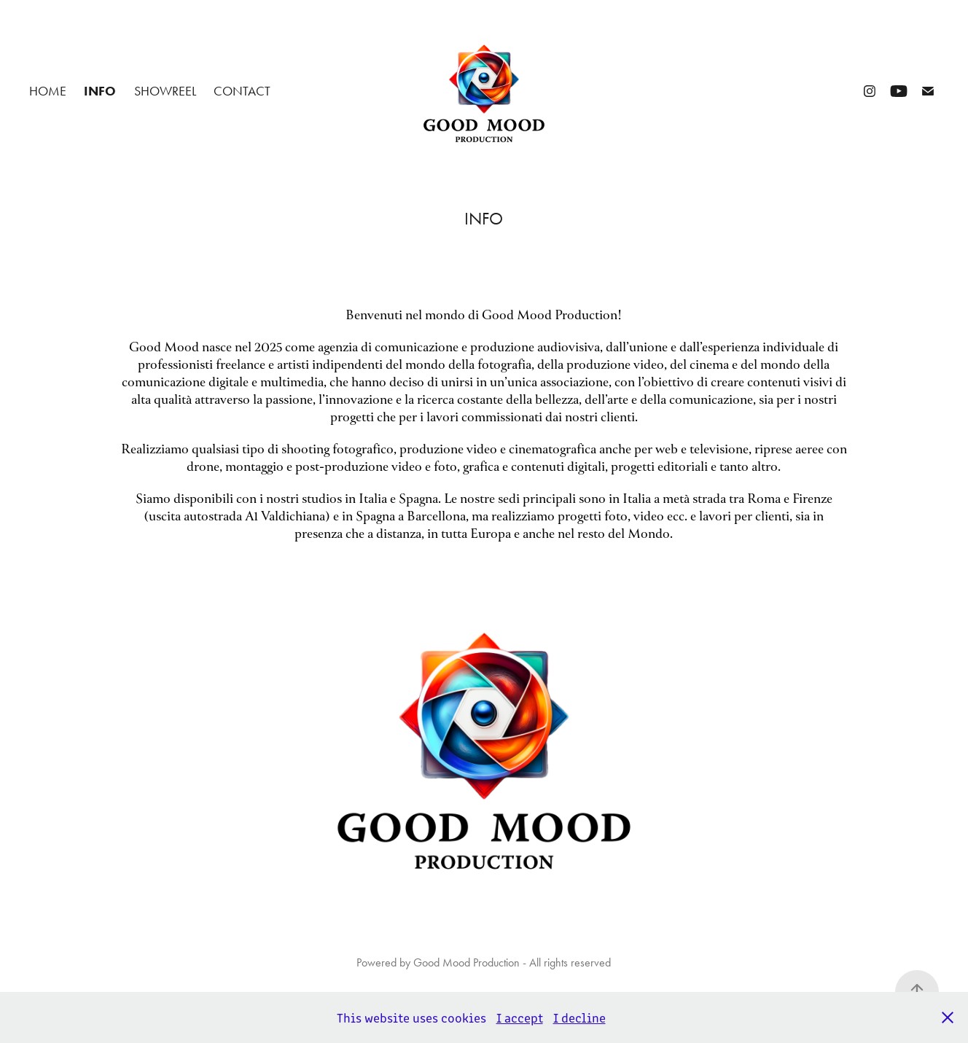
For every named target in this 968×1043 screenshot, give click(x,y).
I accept (519, 1017)
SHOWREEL (165, 91)
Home (47, 91)
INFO (100, 91)
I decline (579, 1017)
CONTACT (242, 91)
